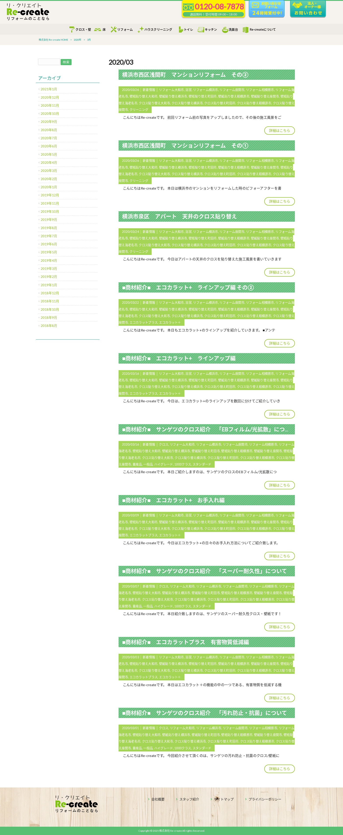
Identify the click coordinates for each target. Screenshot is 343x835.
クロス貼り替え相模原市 (254, 103)
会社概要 (157, 799)
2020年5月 (49, 154)
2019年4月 (49, 260)
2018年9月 (49, 317)
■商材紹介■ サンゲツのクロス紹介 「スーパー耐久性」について (204, 571)
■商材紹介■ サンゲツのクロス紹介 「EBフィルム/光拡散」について (209, 429)
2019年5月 (49, 252)
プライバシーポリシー (264, 799)
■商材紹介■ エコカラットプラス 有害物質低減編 (185, 642)
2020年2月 (49, 179)
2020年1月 (49, 187)
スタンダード (201, 464)
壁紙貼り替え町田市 (203, 96)
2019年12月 (50, 195)
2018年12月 (50, 293)
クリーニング (139, 110)
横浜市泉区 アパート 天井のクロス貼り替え (179, 216)
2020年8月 (49, 130)
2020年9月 (49, 122)
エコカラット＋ (170, 322)
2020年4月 (49, 162)
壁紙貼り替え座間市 (265, 96)
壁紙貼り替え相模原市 (233, 96)
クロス (163, 444)
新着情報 (149, 90)
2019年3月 (49, 268)
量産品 (137, 464)
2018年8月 (49, 326)
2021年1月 (49, 89)
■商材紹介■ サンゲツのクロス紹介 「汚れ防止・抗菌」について (204, 712)
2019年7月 (49, 236)
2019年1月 (49, 285)
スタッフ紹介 (189, 799)
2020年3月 (49, 171)
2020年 (77, 39)
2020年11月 (50, 105)
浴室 (188, 90)
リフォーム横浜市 (205, 90)
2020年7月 (49, 138)
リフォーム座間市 (231, 90)
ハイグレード (163, 464)
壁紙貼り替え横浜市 (173, 96)
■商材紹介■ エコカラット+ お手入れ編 (173, 500)
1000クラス (182, 464)
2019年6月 (49, 244)
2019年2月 (49, 277)
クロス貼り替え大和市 (154, 103)
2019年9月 (49, 219)
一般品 (148, 464)
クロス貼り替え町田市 (219, 103)
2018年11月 (50, 301)
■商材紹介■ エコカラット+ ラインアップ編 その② (188, 287)
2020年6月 (49, 146)
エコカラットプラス (144, 322)
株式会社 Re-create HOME (53, 39)
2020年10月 (50, 113)
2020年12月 (50, 97)
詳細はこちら (279, 130)
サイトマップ (224, 799)
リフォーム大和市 (171, 90)
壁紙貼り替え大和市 (144, 96)
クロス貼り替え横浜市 (187, 103)
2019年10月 (50, 211)
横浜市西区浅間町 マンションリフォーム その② (185, 74)
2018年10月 (50, 309)
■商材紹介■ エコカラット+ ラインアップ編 (179, 358)
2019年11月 (50, 203)
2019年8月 (49, 228)
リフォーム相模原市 (260, 90)
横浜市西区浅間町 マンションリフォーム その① (185, 145)
